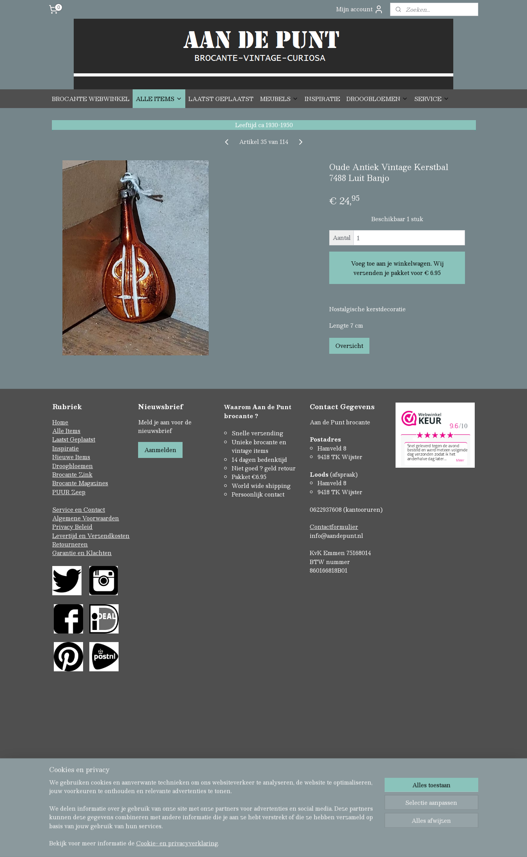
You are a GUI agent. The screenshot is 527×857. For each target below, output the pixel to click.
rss (247, 768)
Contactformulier (334, 526)
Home (60, 422)
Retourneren (70, 544)
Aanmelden (160, 449)
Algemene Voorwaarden (85, 518)
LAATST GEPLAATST (221, 98)
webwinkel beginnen (276, 768)
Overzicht (349, 345)
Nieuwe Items (71, 456)
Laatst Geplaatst (73, 439)
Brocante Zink (72, 474)
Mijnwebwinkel (346, 768)
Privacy (63, 526)
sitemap (232, 768)
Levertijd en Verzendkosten (91, 535)
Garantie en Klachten (82, 552)
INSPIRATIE (322, 98)
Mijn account (359, 9)
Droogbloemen (72, 465)
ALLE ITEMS (159, 98)
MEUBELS (279, 98)
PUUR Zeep (68, 492)
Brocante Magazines (80, 483)
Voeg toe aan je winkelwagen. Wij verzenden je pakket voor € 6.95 (397, 268)
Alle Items (66, 430)
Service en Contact (78, 509)
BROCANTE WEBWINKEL (91, 98)
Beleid (83, 526)
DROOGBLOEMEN (377, 98)
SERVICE (431, 98)
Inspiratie (65, 448)
